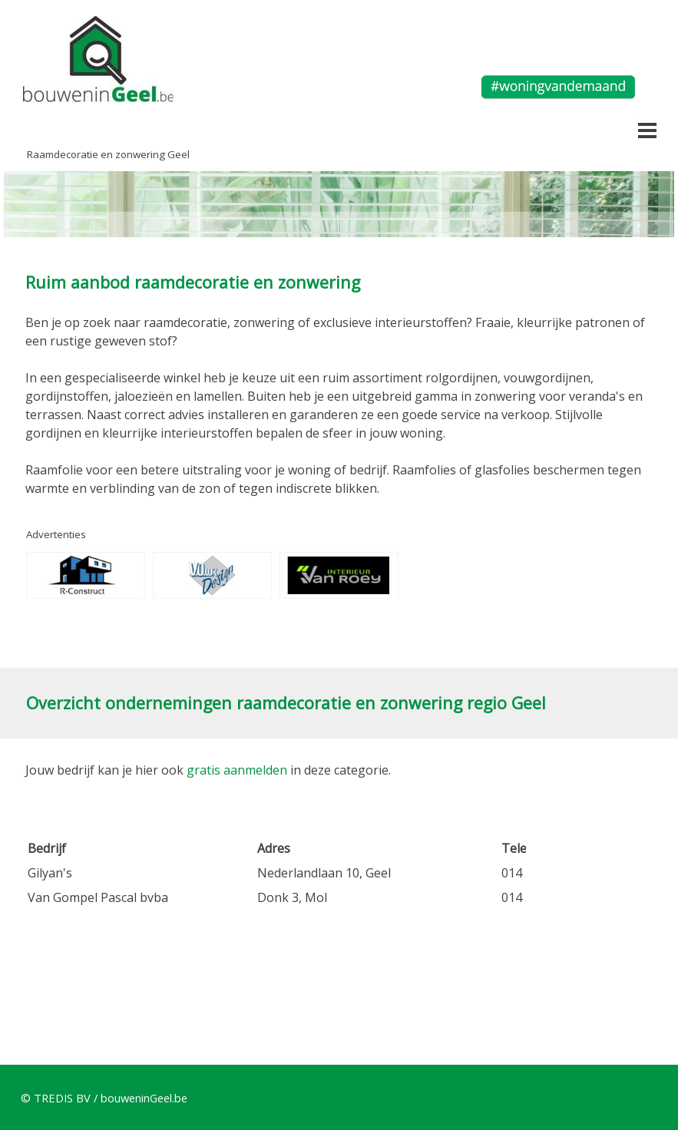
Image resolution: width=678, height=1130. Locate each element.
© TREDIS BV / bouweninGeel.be (104, 1097)
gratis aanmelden (237, 770)
